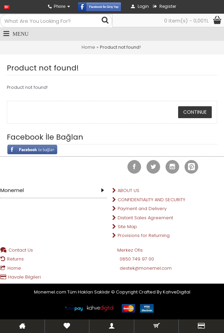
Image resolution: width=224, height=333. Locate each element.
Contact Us (16, 250)
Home (88, 47)
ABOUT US (125, 191)
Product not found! (120, 47)
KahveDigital (176, 292)
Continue (195, 112)
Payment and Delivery (139, 209)
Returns (12, 259)
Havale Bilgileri (20, 277)
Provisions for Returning (141, 236)
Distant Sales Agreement (142, 218)
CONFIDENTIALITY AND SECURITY (148, 200)
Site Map (124, 227)
